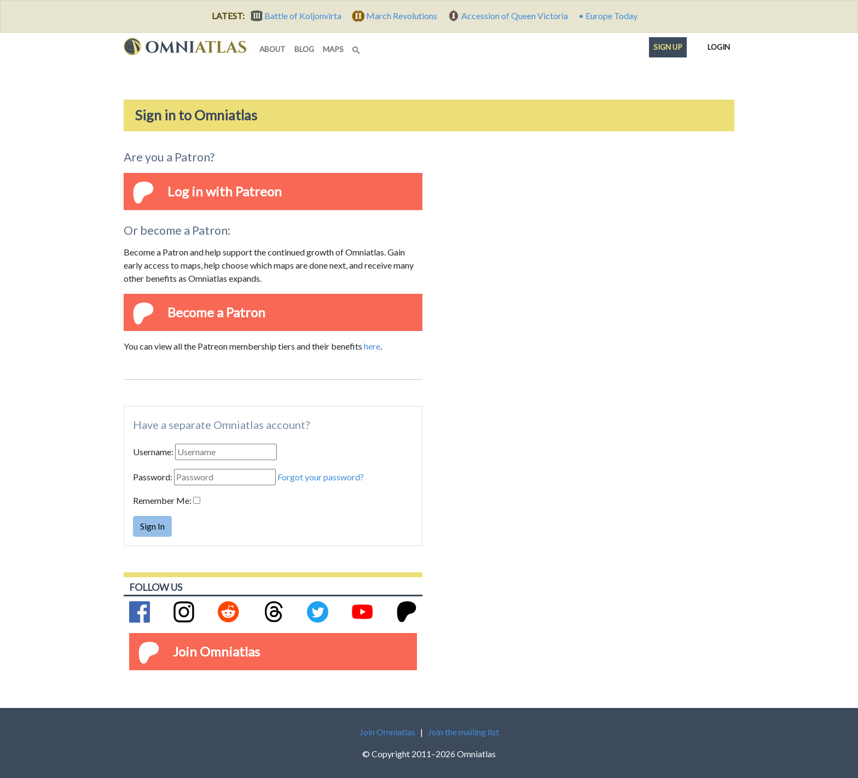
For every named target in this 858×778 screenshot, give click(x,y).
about (272, 49)
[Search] (357, 47)
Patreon (258, 191)
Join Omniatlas (216, 651)
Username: (153, 451)
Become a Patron (216, 312)
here (372, 346)
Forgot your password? (320, 477)
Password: (152, 477)
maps (333, 49)
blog (304, 49)
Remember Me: (162, 500)
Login (718, 45)
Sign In (152, 526)
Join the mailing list (463, 732)
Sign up (667, 47)
